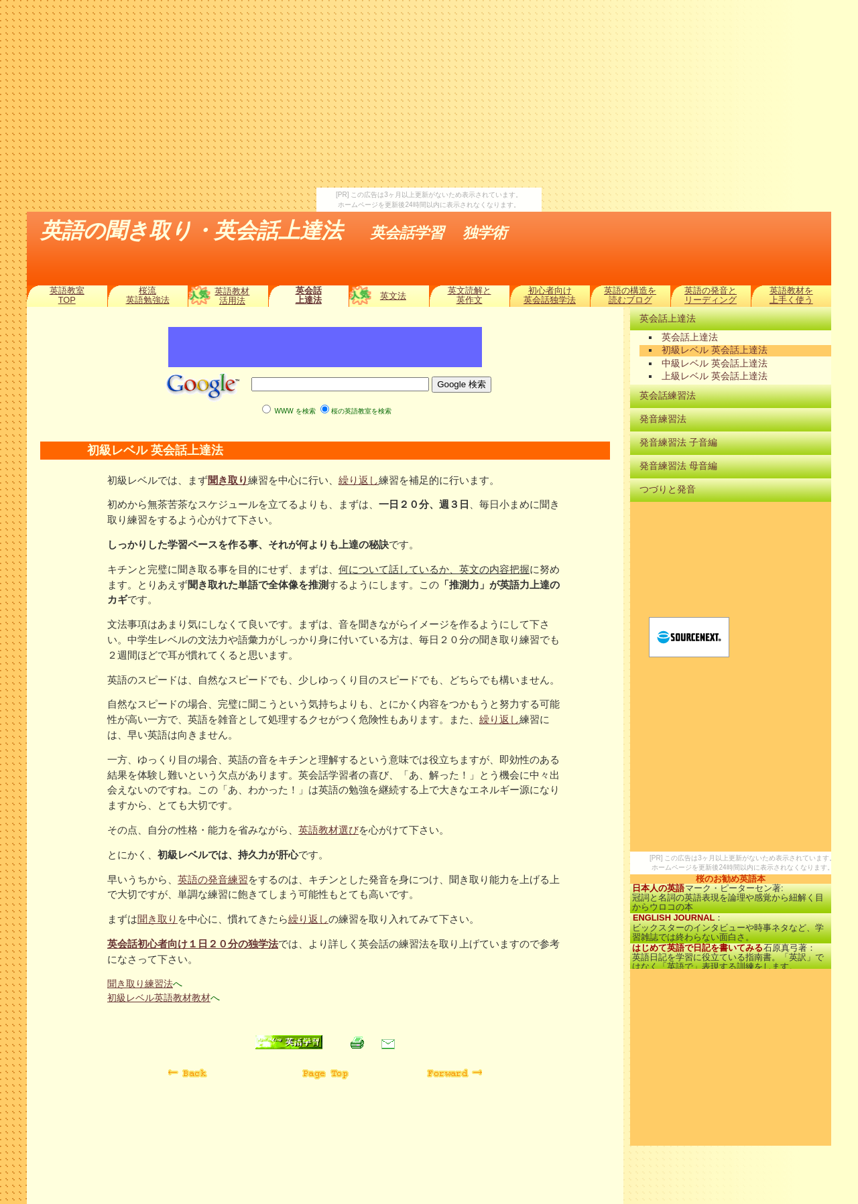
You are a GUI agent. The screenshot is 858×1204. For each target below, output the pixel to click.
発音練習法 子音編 (678, 442)
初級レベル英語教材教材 (158, 997)
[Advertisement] (429, 94)
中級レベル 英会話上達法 (715, 363)
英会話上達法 (309, 295)
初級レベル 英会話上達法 (715, 350)
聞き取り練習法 (140, 983)
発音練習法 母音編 (678, 465)
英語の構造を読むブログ (630, 295)
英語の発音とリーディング (710, 295)
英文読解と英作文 (469, 295)
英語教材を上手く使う (791, 295)
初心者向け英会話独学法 (550, 295)
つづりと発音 (667, 489)
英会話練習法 (667, 395)
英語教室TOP (67, 295)
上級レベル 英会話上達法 (715, 376)
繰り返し (359, 480)
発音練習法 (662, 418)
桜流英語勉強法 (148, 295)
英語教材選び (328, 829)
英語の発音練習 (213, 879)
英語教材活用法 (231, 296)
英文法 (393, 296)
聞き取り (228, 480)
